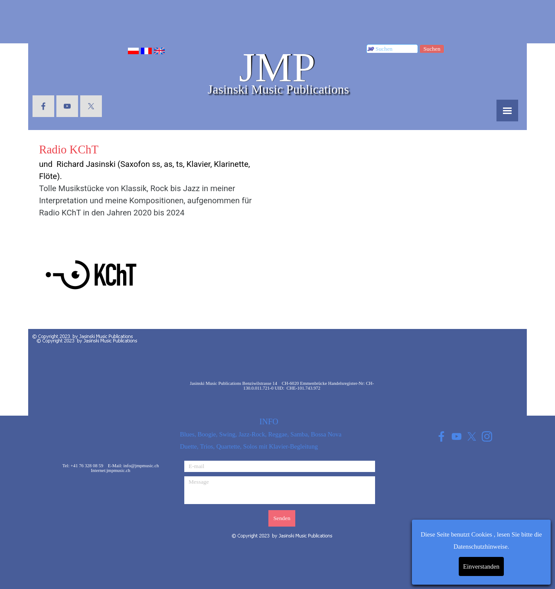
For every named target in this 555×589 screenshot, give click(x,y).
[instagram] (486, 436)
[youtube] (67, 106)
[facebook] (43, 106)
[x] (91, 106)
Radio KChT (68, 149)
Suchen (431, 49)
